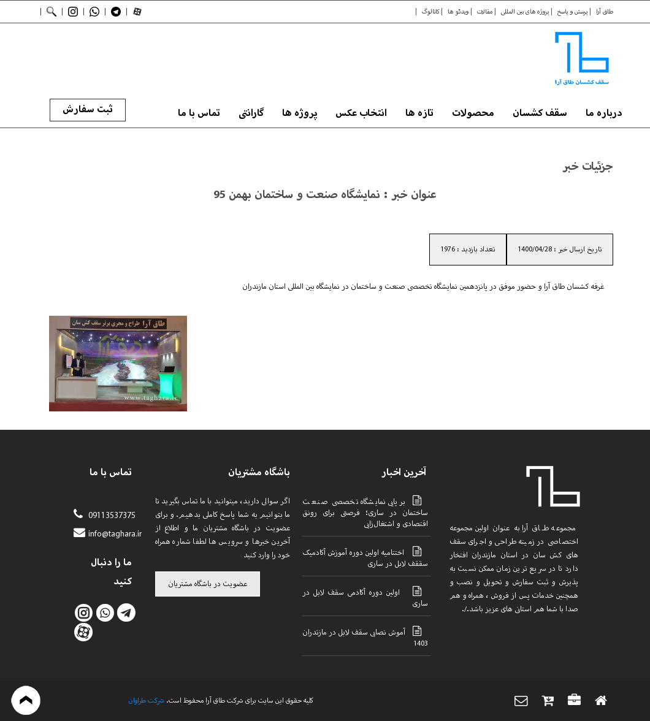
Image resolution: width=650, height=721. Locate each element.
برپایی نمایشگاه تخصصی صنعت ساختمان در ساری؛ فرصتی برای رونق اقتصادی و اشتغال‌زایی (365, 512)
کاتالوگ (430, 11)
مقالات (484, 11)
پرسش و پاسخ (572, 11)
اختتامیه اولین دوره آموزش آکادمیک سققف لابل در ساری (365, 557)
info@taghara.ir (115, 534)
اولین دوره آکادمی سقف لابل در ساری (365, 597)
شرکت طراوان (146, 701)
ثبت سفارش (88, 109)
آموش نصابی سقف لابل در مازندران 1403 (365, 637)
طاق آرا (604, 11)
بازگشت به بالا (26, 700)
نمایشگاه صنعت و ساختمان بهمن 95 (296, 195)
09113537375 (111, 516)
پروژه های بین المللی (525, 11)
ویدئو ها (458, 11)
